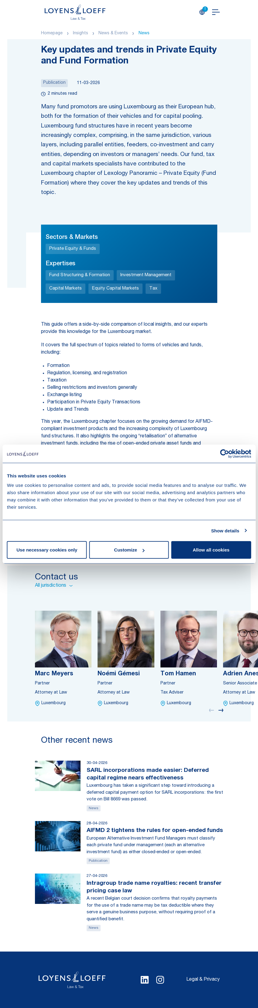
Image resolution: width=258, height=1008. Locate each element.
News (144, 33)
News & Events (113, 33)
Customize (129, 549)
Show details (225, 530)
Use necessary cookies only (46, 549)
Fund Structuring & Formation (79, 275)
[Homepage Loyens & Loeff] (75, 12)
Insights (80, 33)
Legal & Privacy (203, 979)
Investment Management (145, 275)
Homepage (52, 33)
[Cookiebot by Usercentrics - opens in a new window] (224, 453)
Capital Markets (65, 288)
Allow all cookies (211, 549)
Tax (153, 288)
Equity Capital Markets (115, 288)
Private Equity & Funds (72, 248)
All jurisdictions (54, 585)
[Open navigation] (216, 12)
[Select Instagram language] (160, 980)
